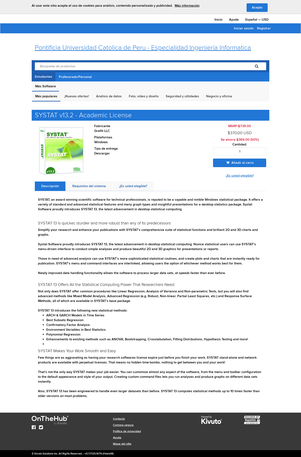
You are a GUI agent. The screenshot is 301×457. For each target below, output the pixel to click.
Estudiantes (43, 77)
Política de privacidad (127, 431)
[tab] (50, 186)
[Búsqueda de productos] (141, 66)
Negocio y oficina (219, 96)
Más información (187, 6)
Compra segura (123, 425)
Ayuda (234, 20)
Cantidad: (239, 144)
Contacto (119, 419)
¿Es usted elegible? (240, 176)
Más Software (45, 86)
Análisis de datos (109, 96)
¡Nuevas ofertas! (76, 96)
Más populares (46, 96)
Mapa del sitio (122, 444)
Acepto (260, 7)
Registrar (264, 28)
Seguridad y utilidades (182, 96)
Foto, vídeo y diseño (144, 96)
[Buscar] (256, 66)
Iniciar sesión (244, 28)
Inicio (218, 20)
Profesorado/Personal (75, 77)
